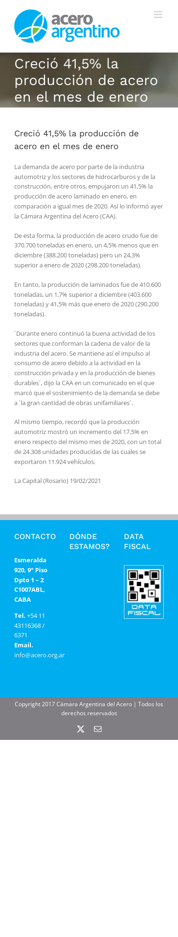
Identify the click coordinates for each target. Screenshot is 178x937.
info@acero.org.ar (39, 655)
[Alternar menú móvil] (159, 14)
